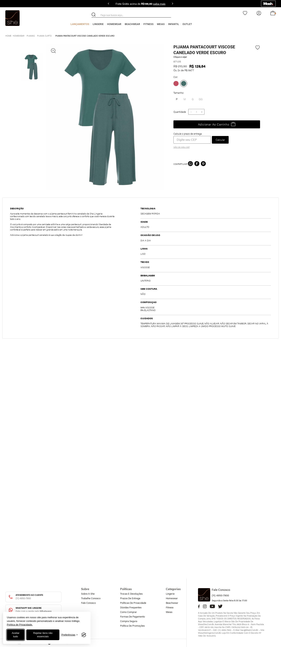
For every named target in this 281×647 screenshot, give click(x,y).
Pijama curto (44, 35)
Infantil (173, 24)
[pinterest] (203, 164)
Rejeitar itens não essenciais (43, 635)
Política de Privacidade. (20, 624)
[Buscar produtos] (94, 15)
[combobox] (131, 15)
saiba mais (159, 4)
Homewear (114, 24)
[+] (201, 112)
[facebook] (197, 164)
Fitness (148, 24)
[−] (191, 112)
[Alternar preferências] (69, 635)
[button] (192, 99)
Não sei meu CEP (181, 147)
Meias (161, 24)
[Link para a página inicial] (8, 35)
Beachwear (132, 24)
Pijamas (31, 35)
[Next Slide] (172, 4)
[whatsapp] (190, 164)
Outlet (187, 24)
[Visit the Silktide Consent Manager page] (84, 635)
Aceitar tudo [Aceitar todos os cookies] (15, 635)
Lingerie (98, 24)
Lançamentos (80, 24)
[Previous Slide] (108, 4)
